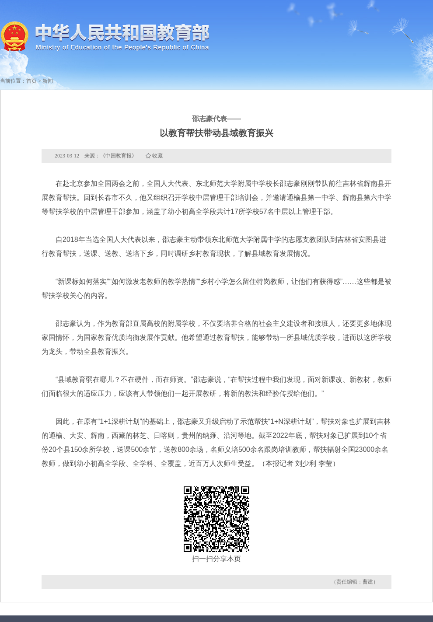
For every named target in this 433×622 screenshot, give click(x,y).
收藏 (157, 156)
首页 (31, 81)
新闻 (47, 81)
